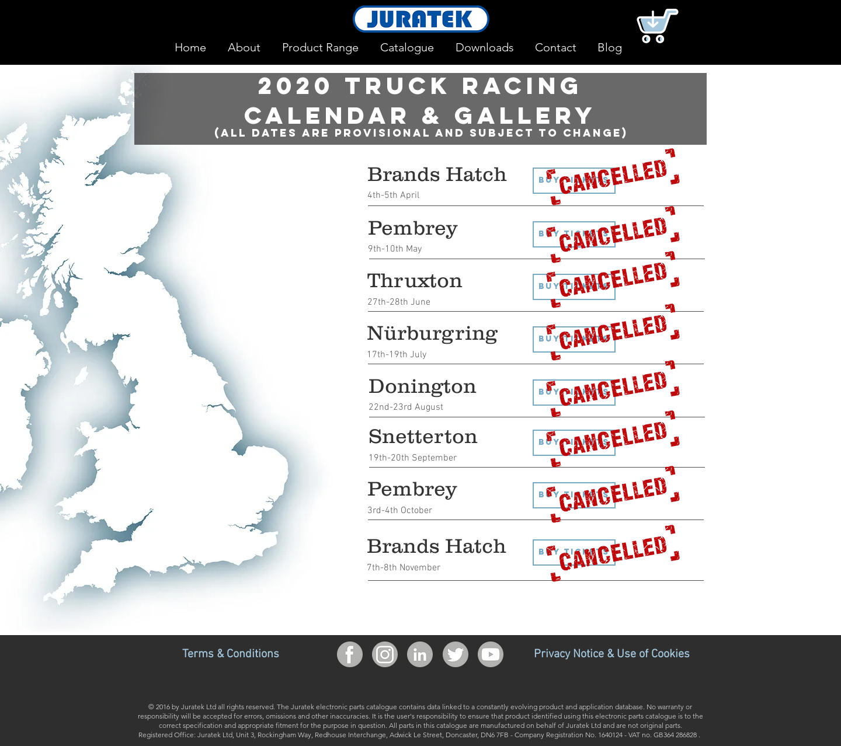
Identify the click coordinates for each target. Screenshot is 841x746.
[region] (743, 160)
